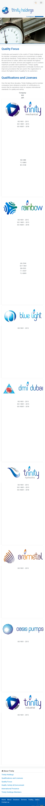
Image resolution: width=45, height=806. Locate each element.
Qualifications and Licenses (12, 778)
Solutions (16, 800)
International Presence (10, 789)
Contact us (5, 802)
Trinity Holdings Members (11, 792)
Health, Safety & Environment (13, 785)
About (9, 800)
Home (4, 800)
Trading (30, 800)
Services (24, 800)
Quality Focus (7, 782)
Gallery (37, 800)
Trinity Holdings (8, 775)
